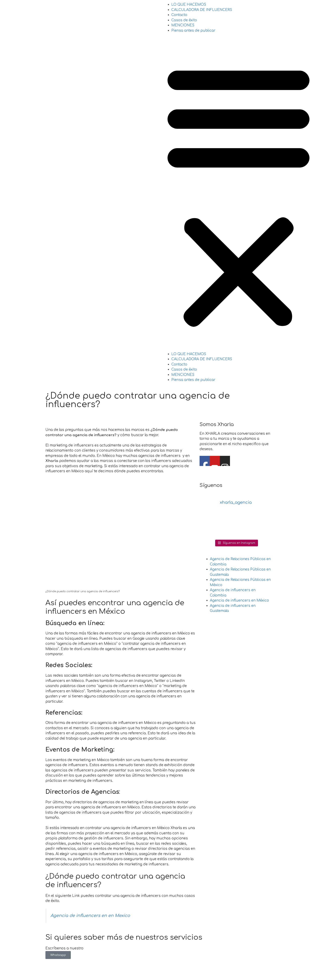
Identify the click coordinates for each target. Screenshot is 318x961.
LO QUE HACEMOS (188, 4)
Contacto (179, 15)
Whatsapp (58, 955)
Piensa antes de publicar (193, 30)
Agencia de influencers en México (239, 600)
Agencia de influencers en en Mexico (90, 915)
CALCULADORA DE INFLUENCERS (201, 10)
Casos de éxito (184, 20)
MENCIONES (182, 25)
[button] (238, 195)
